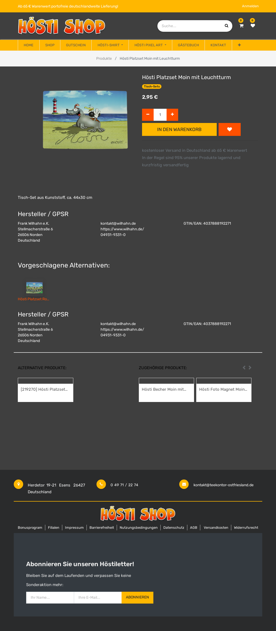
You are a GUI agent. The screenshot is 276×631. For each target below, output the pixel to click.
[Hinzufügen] (172, 115)
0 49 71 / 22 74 (124, 485)
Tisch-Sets (152, 86)
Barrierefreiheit (101, 528)
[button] (239, 45)
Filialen (53, 528)
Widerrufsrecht (246, 528)
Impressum (74, 528)
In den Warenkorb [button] (179, 129)
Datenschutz (173, 528)
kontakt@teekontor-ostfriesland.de (224, 485)
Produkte (104, 58)
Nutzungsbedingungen (139, 528)
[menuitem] (28, 45)
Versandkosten (216, 528)
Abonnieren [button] (137, 597)
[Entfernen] (148, 115)
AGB (193, 528)
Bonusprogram (30, 528)
